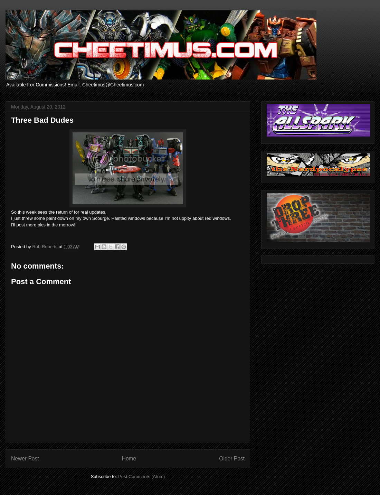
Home (129, 458)
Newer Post (25, 458)
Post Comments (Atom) (141, 476)
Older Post (232, 458)
